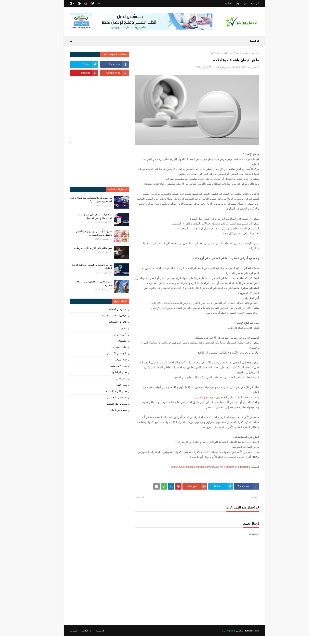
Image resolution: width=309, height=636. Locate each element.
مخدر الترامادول (109, 372)
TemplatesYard (242, 630)
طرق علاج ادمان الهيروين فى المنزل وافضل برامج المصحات (84, 233)
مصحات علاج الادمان (107, 403)
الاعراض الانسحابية (108, 321)
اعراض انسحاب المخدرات (104, 315)
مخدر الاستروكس (108, 366)
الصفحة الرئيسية (241, 53)
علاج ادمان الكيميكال (107, 353)
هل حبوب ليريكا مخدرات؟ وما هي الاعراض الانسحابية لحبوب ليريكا (81, 199)
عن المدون (231, 3)
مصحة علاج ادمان (109, 410)
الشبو (114, 328)
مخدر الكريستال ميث (106, 391)
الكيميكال (112, 340)
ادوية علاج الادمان (196, 397)
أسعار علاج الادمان (108, 309)
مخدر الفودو (111, 385)
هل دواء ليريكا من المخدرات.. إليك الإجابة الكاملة (82, 267)
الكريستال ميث (109, 334)
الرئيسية (245, 3)
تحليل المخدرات (109, 347)
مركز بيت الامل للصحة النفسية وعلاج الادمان (224, 67)
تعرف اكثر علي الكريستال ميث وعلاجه (83, 248)
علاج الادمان (111, 359)
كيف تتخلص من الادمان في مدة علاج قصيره (84, 283)
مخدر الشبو (111, 378)
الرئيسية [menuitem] (244, 40)
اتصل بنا (218, 3)
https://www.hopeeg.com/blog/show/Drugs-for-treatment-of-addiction (200, 466)
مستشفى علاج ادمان (107, 397)
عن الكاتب (77, 630)
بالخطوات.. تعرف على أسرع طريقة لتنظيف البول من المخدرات (84, 216)
